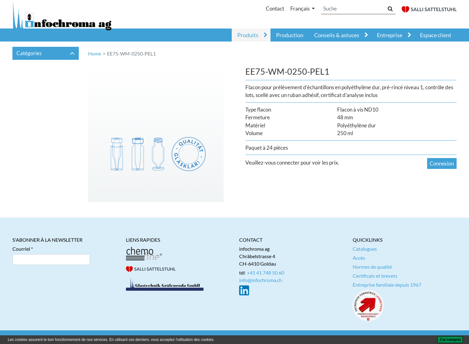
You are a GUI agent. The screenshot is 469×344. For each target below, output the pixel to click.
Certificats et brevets (375, 276)
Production (289, 35)
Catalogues (365, 249)
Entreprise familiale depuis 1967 (387, 285)
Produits (247, 35)
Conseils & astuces (336, 35)
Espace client (435, 35)
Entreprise (389, 35)
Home (94, 53)
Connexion (442, 163)
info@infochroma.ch (260, 280)
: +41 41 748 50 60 (264, 273)
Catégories (45, 53)
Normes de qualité (372, 267)
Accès (359, 258)
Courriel (21, 249)
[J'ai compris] (450, 339)
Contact (275, 8)
